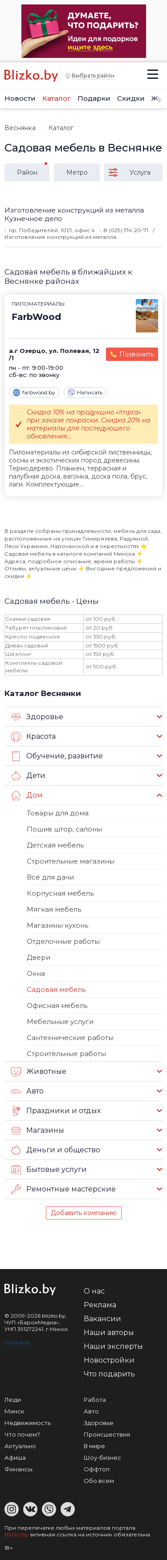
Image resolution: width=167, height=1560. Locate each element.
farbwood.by (34, 392)
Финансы (18, 1469)
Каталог (56, 98)
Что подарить (109, 1374)
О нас (94, 1291)
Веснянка (20, 128)
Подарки (93, 98)
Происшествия (107, 1434)
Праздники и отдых (56, 1111)
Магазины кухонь (57, 925)
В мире (94, 1445)
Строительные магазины (70, 861)
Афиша (15, 1457)
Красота (33, 736)
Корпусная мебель (60, 893)
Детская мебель (55, 845)
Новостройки (109, 1360)
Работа (95, 1399)
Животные (38, 1072)
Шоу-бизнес (102, 1457)
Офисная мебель (57, 1005)
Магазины (37, 1130)
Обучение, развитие (57, 756)
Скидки (131, 98)
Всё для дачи (50, 877)
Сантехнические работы (70, 1037)
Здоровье (37, 717)
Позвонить (136, 354)
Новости (20, 98)
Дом (27, 795)
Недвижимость (27, 1422)
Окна (36, 973)
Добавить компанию (84, 1213)
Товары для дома (58, 813)
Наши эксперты (113, 1346)
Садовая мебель (56, 989)
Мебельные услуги (60, 1021)
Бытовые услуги (49, 1170)
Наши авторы (109, 1332)
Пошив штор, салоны (64, 829)
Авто (27, 1091)
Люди (12, 1399)
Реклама (100, 1305)
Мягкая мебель (54, 909)
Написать (85, 392)
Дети (28, 776)
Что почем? (22, 1434)
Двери (38, 957)
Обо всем (99, 1480)
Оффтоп (97, 1469)
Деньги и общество (55, 1150)
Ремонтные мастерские (63, 1189)
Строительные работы (66, 1053)
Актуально (20, 1445)
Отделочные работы (63, 941)
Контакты (17, 1342)
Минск (14, 1411)
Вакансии (102, 1318)
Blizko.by (16, 1534)
